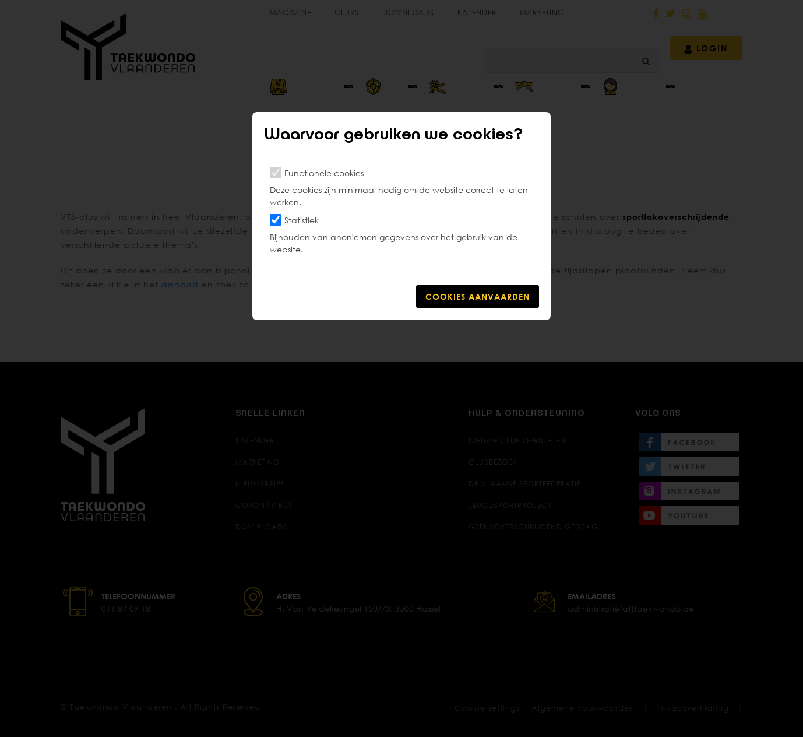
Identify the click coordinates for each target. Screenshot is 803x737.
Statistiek (301, 220)
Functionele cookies (324, 173)
